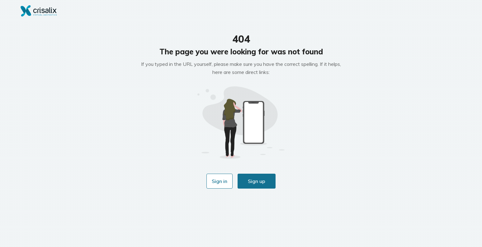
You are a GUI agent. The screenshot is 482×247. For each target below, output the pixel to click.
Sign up (256, 181)
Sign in (219, 181)
